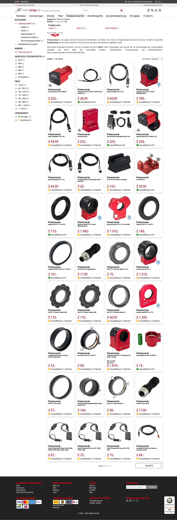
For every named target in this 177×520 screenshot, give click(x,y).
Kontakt (92, 490)
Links (55, 492)
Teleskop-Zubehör (75, 15)
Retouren (56, 507)
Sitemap (56, 490)
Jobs (54, 488)
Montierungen (36, 15)
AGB (17, 485)
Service (92, 485)
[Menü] (173, 497)
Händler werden (95, 503)
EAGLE (52, 28)
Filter (60, 15)
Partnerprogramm (96, 501)
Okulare (51, 15)
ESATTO (81, 28)
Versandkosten (58, 505)
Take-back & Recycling (24, 492)
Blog (91, 492)
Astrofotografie (95, 15)
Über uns (56, 485)
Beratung (92, 488)
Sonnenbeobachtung (116, 15)
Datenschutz (21, 490)
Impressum (20, 488)
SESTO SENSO (112, 28)
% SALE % (148, 15)
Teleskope (21, 15)
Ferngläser (135, 15)
